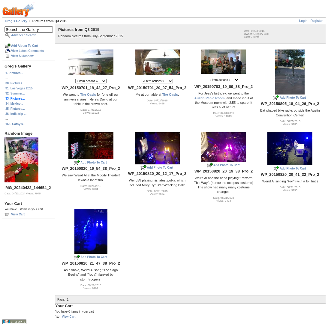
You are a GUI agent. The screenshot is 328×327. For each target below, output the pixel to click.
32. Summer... (15, 93)
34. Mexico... (14, 103)
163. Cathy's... (15, 124)
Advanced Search (23, 35)
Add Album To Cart (24, 45)
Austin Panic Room (209, 98)
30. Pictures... (15, 83)
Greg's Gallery (16, 21)
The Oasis (88, 94)
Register (317, 20)
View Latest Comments (27, 50)
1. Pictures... (14, 73)
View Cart (18, 214)
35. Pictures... (15, 108)
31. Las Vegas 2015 (19, 88)
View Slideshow (22, 56)
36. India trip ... (15, 114)
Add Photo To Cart (293, 97)
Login (303, 20)
